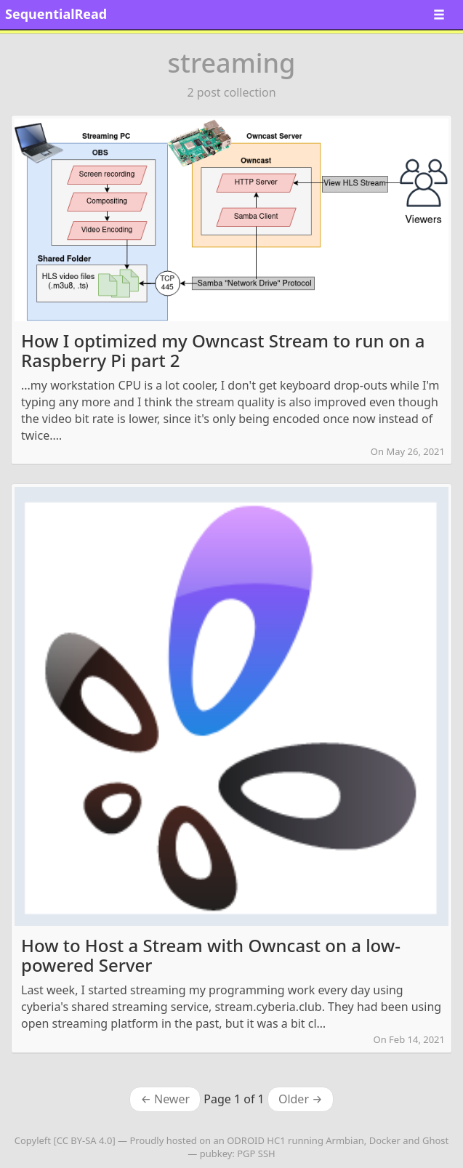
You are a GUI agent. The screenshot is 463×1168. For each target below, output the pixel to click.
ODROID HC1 (256, 1140)
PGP (246, 1153)
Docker (384, 1140)
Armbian (345, 1140)
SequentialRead (56, 14)
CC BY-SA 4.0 (85, 1140)
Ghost (435, 1140)
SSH (266, 1153)
